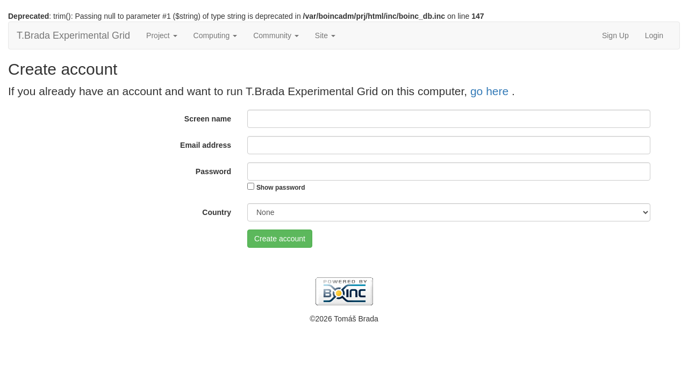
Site (325, 35)
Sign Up (615, 35)
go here (491, 91)
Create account (279, 238)
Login (654, 35)
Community (276, 35)
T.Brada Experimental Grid (73, 35)
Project (161, 35)
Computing (216, 35)
